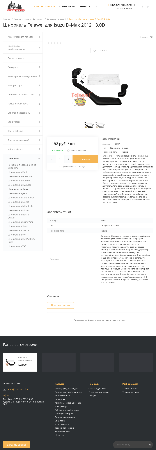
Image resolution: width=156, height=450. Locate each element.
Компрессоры (61, 406)
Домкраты (60, 399)
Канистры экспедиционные (68, 402)
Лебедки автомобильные (67, 410)
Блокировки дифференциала (68, 392)
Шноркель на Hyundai (19, 184)
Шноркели (60, 435)
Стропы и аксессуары (65, 417)
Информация (130, 383)
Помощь (94, 383)
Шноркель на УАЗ (17, 246)
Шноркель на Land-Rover (21, 197)
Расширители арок (64, 413)
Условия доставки (130, 392)
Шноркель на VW (17, 234)
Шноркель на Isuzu (18, 189)
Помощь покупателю (99, 392)
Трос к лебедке (62, 424)
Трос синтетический (64, 427)
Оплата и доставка (97, 388)
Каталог (59, 383)
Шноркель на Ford (17, 172)
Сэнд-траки (60, 420)
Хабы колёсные (62, 431)
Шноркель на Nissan (18, 210)
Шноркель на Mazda (18, 201)
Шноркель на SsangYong (20, 221)
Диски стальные (62, 395)
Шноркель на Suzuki (18, 226)
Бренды (92, 395)
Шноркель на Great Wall (20, 176)
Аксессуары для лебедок (66, 388)
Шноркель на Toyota (18, 230)
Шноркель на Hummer (19, 180)
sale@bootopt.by (18, 389)
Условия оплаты (130, 388)
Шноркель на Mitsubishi (20, 206)
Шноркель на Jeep (17, 193)
